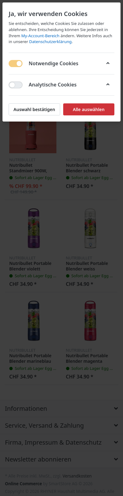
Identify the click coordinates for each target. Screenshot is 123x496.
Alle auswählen (89, 109)
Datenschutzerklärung (50, 41)
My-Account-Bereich (40, 35)
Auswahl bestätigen (34, 109)
